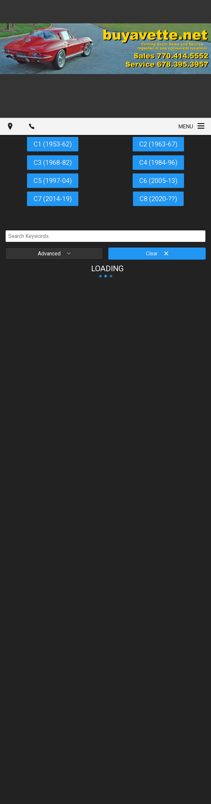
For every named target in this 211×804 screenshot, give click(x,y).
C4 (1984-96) (158, 163)
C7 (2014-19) (53, 199)
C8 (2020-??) (158, 199)
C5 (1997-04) (53, 181)
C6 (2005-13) (158, 181)
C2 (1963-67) (158, 144)
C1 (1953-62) (53, 144)
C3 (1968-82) (53, 163)
